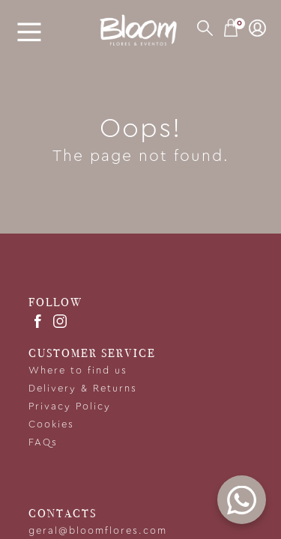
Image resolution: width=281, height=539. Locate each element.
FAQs (43, 443)
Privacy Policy (69, 407)
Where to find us (77, 371)
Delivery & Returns (82, 389)
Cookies (51, 425)
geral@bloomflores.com (97, 531)
